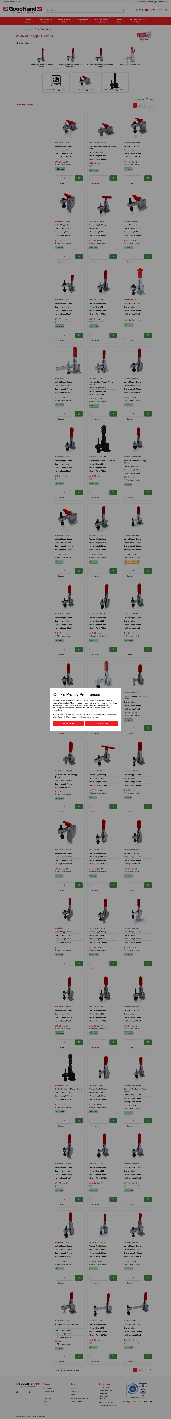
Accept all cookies (101, 723)
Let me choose (68, 723)
